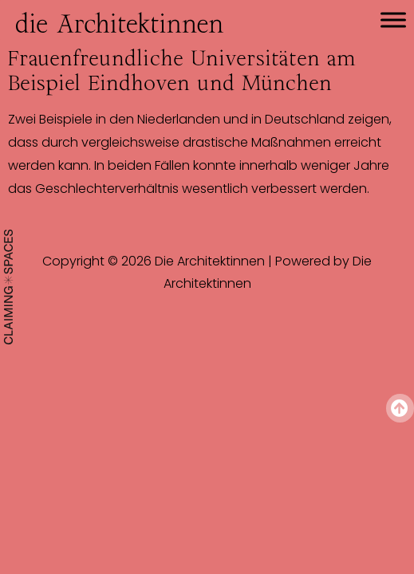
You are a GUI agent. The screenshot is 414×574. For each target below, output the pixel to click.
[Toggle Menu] (393, 19)
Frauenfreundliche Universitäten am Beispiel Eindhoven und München (182, 70)
